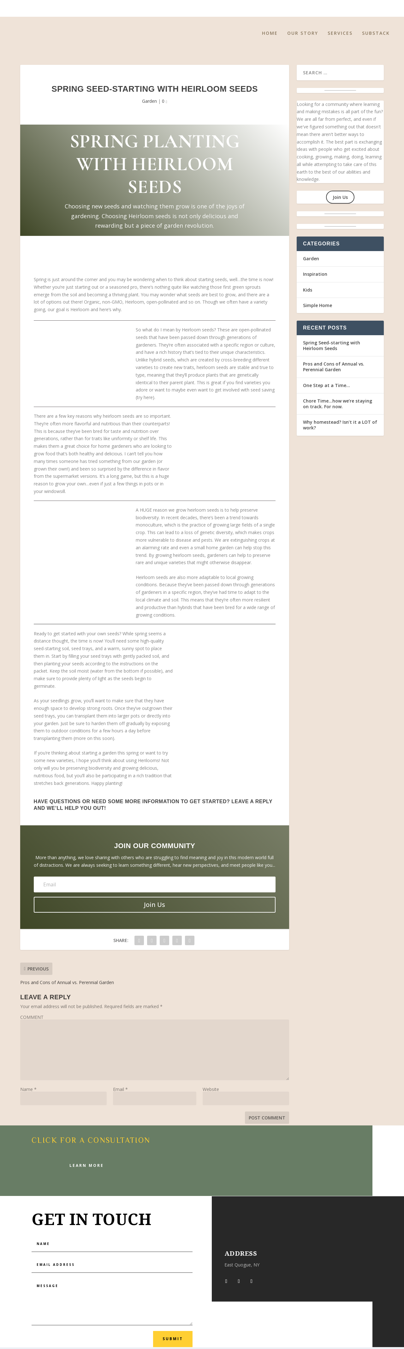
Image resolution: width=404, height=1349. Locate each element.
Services (340, 35)
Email (120, 1091)
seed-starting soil (51, 650)
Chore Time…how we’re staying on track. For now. (337, 405)
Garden (149, 103)
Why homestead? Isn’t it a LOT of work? (340, 427)
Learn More (86, 1167)
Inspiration (315, 276)
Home (270, 35)
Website (211, 1091)
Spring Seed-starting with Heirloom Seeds (331, 347)
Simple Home (317, 307)
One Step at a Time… (326, 387)
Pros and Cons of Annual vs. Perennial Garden (333, 368)
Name (28, 1091)
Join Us (340, 199)
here (148, 399)
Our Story (302, 35)
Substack (376, 35)
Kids (307, 291)
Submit (173, 1340)
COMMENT (32, 1019)
